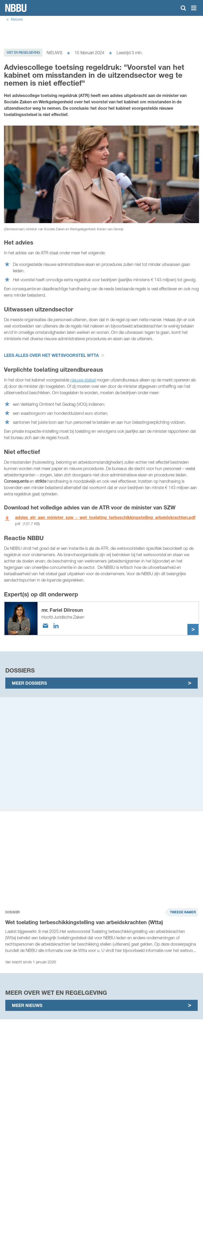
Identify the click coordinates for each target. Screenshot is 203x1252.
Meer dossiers (29, 682)
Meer (193, 629)
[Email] (45, 625)
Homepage (15, 8)
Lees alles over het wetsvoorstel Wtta (51, 355)
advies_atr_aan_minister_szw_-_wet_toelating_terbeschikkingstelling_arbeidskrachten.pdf (105, 517)
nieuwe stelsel (83, 380)
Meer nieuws (27, 1005)
